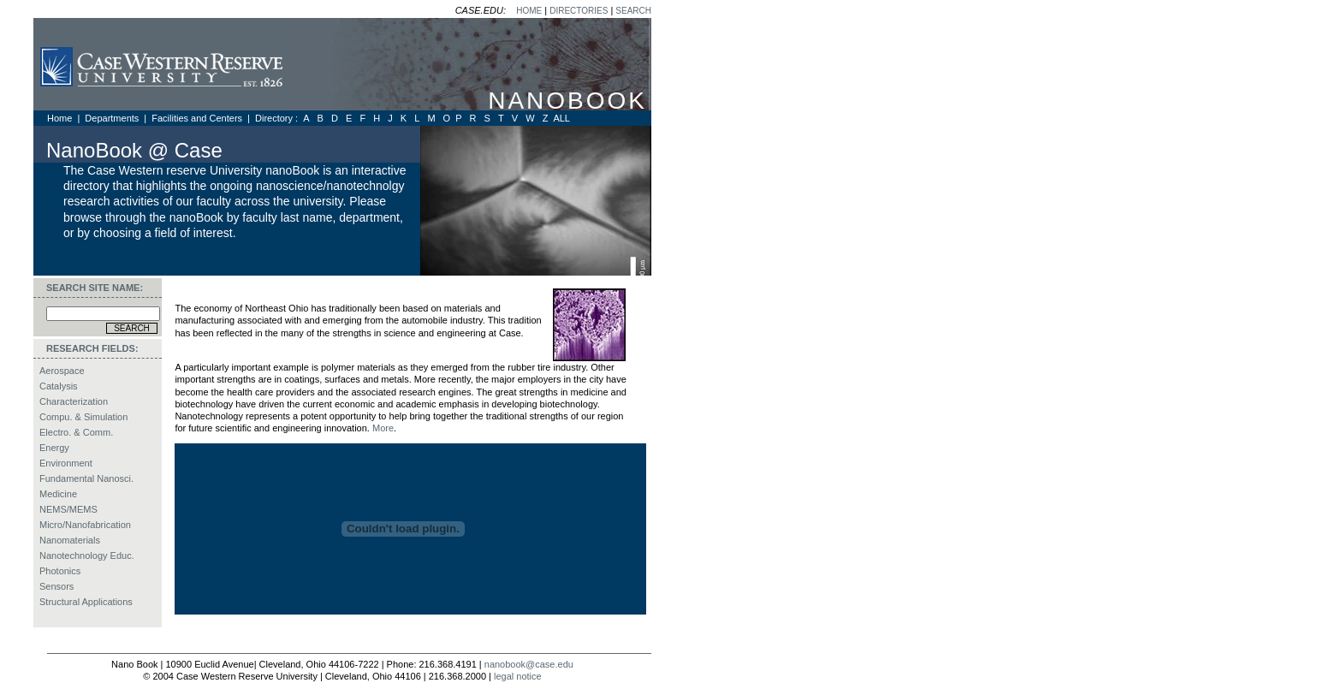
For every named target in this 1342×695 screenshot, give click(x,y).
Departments (113, 118)
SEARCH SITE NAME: (94, 287)
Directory (274, 118)
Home (60, 118)
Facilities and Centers (198, 118)
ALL (561, 118)
